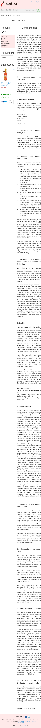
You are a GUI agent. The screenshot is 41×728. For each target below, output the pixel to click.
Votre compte (29, 10)
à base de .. (4, 36)
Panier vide (38, 10)
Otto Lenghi (4, 45)
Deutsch (33, 2)
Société (8, 10)
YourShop (24, 726)
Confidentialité (20, 722)
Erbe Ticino (4, 41)
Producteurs (7, 52)
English (38, 2)
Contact (15, 10)
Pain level (4, 38)
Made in (3, 40)
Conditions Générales (24, 721)
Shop (2, 10)
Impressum (33, 721)
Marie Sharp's (5, 43)
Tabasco (3, 46)
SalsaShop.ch (5, 15)
